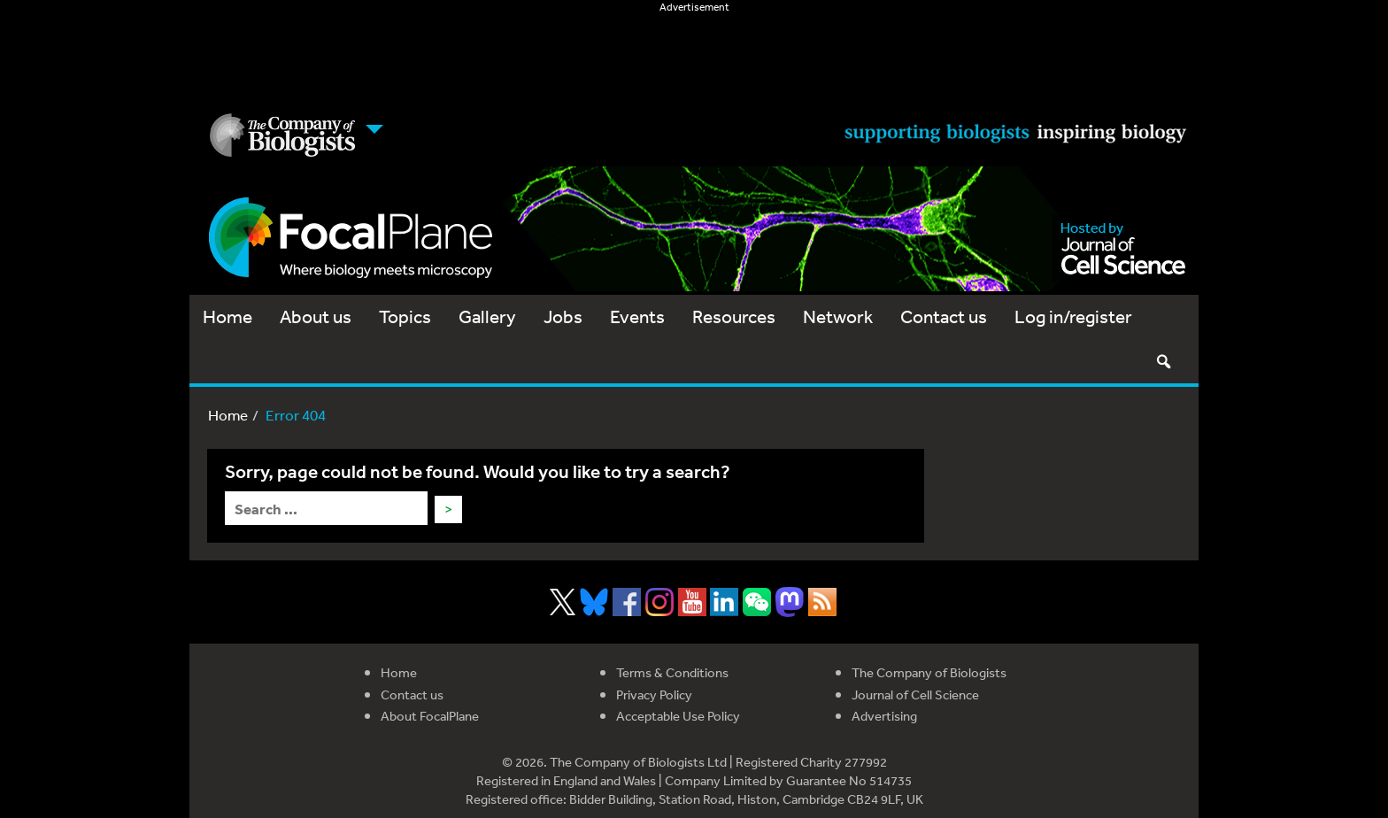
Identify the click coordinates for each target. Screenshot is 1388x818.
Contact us (943, 316)
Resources (733, 316)
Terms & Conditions (672, 672)
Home (227, 316)
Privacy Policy (654, 694)
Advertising (884, 715)
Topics (405, 316)
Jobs (563, 316)
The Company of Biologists (929, 672)
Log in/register (1073, 316)
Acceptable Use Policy (678, 715)
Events (637, 316)
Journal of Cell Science (915, 694)
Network (838, 316)
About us (315, 316)
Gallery (487, 316)
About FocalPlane (430, 715)
